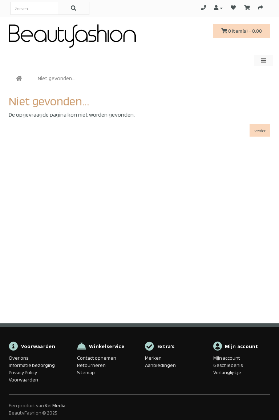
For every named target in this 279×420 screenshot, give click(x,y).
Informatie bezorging (32, 365)
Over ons (18, 358)
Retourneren (91, 365)
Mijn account (226, 358)
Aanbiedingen (160, 365)
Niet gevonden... (56, 78)
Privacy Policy (23, 372)
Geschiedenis (228, 365)
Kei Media (55, 405)
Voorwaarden (23, 380)
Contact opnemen (96, 358)
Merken (153, 358)
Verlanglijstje (227, 372)
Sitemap (86, 372)
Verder (260, 130)
